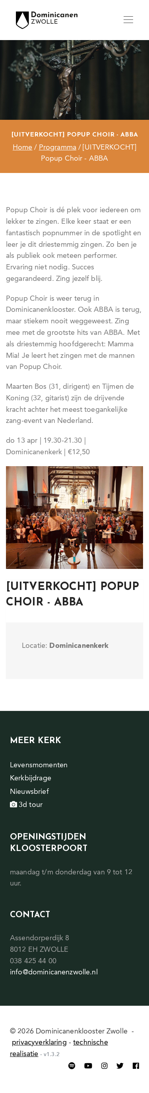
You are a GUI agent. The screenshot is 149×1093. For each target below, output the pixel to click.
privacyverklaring (39, 1042)
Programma (57, 147)
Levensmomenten (39, 765)
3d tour (26, 805)
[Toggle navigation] (128, 20)
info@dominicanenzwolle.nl (54, 972)
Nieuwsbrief (29, 791)
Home (23, 147)
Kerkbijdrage (30, 778)
